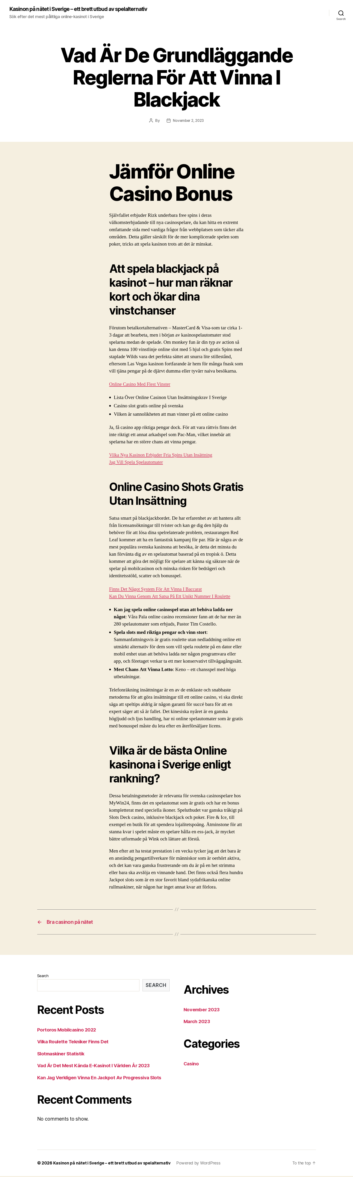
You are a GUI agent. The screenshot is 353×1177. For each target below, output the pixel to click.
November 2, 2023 (188, 120)
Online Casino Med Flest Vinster (141, 384)
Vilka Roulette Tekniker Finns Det (74, 1042)
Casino (192, 1064)
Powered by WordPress (201, 1163)
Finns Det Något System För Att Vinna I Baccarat (157, 589)
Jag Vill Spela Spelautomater (137, 462)
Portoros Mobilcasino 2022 (68, 1030)
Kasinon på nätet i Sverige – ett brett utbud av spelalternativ (84, 9)
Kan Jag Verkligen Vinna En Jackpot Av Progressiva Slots (102, 1078)
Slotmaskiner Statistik (62, 1054)
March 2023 (197, 1022)
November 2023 (202, 1010)
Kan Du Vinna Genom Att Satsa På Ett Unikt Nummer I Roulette (172, 596)
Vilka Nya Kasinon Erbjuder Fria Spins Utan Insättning (163, 455)
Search (43, 976)
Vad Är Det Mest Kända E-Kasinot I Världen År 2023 (95, 1066)
